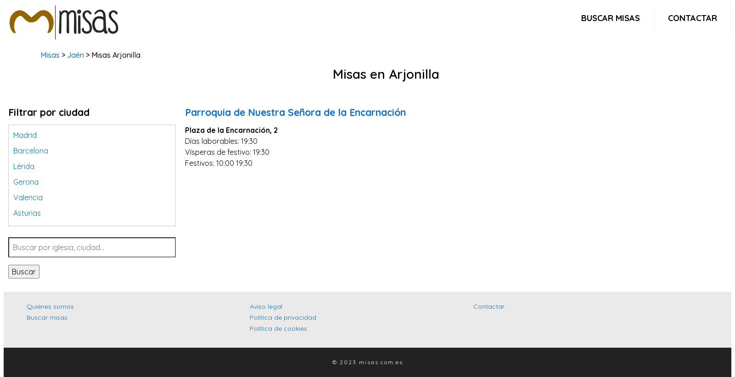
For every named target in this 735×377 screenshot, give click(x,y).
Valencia (28, 197)
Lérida (23, 166)
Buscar (24, 271)
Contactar (692, 18)
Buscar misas (610, 18)
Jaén (75, 55)
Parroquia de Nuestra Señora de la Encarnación (295, 112)
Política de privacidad (283, 317)
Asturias (27, 213)
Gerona (26, 181)
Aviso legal (266, 306)
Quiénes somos (50, 306)
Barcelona (30, 150)
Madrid (25, 135)
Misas (50, 55)
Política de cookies (278, 328)
